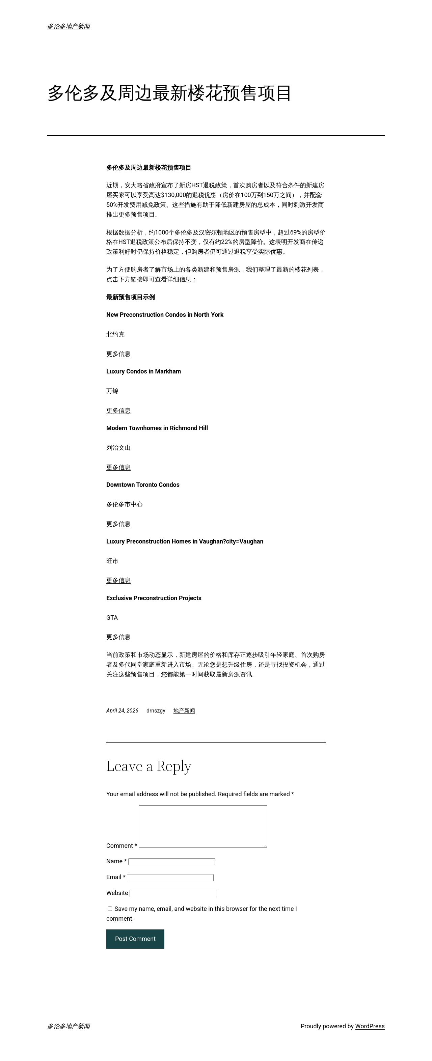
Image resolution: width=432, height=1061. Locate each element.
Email (116, 885)
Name (116, 869)
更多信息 (118, 353)
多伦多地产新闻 (68, 26)
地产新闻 (184, 710)
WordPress (370, 1034)
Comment (121, 853)
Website (117, 900)
